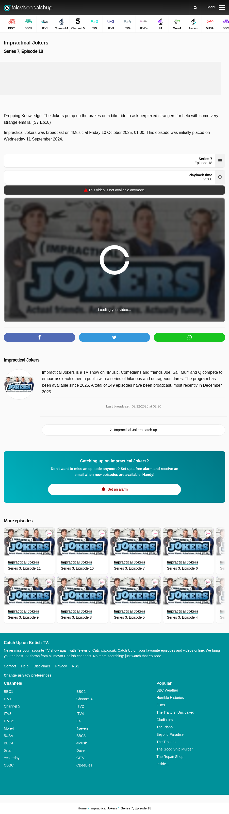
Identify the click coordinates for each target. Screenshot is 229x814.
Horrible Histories (170, 698)
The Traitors (165, 742)
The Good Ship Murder (174, 749)
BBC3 (81, 736)
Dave (80, 750)
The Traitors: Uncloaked (175, 712)
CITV (80, 758)
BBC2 (81, 692)
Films (160, 705)
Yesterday (12, 758)
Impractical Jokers (21, 360)
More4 (9, 728)
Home (82, 808)
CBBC (9, 765)
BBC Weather (167, 690)
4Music (82, 743)
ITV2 (80, 706)
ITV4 (80, 714)
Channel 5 (12, 706)
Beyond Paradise (170, 734)
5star (8, 750)
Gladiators (164, 720)
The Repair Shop (169, 757)
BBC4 (8, 743)
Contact (10, 666)
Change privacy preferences (28, 675)
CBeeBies (84, 765)
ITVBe (9, 721)
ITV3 (7, 714)
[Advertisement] (110, 78)
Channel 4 (84, 699)
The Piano (164, 727)
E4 (78, 721)
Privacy (61, 666)
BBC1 (8, 692)
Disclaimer (42, 666)
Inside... (162, 764)
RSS (75, 666)
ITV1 (7, 699)
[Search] (195, 7)
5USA (8, 736)
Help (24, 666)
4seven (82, 728)
